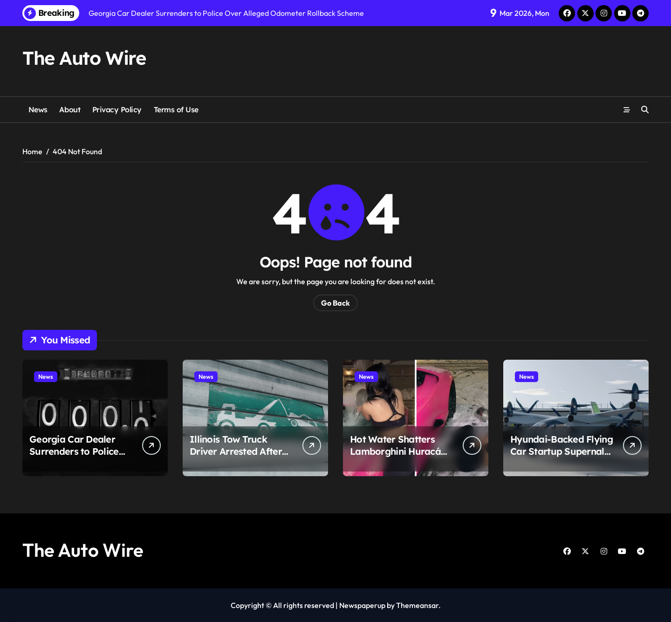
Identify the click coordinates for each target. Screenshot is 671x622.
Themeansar (417, 605)
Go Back (335, 303)
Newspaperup (362, 605)
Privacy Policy (117, 109)
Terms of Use (176, 109)
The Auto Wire (83, 57)
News (38, 109)
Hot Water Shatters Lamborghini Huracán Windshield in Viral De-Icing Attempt (399, 457)
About (69, 109)
